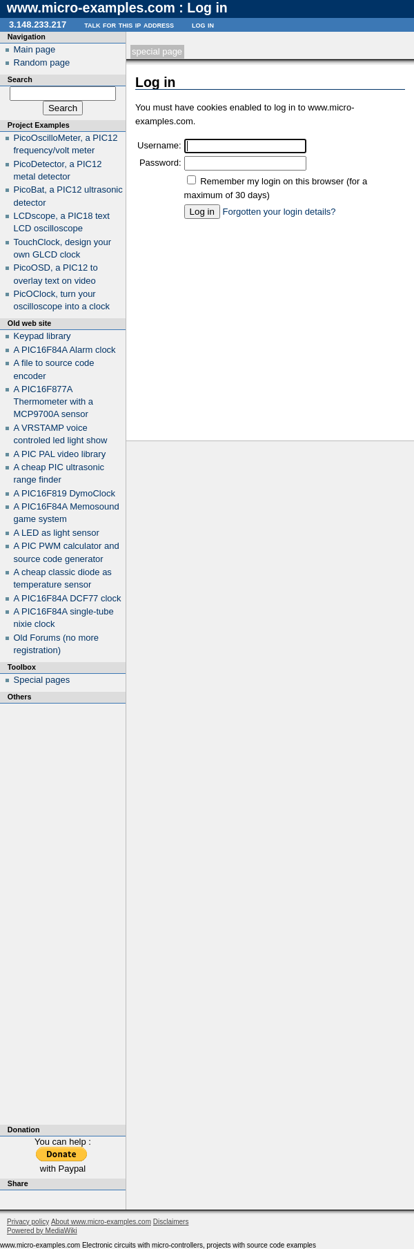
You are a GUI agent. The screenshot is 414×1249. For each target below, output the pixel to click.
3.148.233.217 (37, 24)
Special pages (42, 680)
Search (20, 79)
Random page (42, 62)
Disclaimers (171, 1222)
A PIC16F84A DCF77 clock (67, 598)
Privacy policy (28, 1222)
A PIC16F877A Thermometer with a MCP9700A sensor (54, 401)
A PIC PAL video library (60, 454)
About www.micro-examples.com (101, 1222)
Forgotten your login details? (279, 211)
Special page (157, 51)
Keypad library (42, 336)
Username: (159, 145)
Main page (35, 49)
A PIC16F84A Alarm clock (65, 350)
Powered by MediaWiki (42, 1231)
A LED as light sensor (56, 532)
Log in (203, 24)
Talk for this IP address (129, 24)
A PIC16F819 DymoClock (64, 493)
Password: (160, 162)
